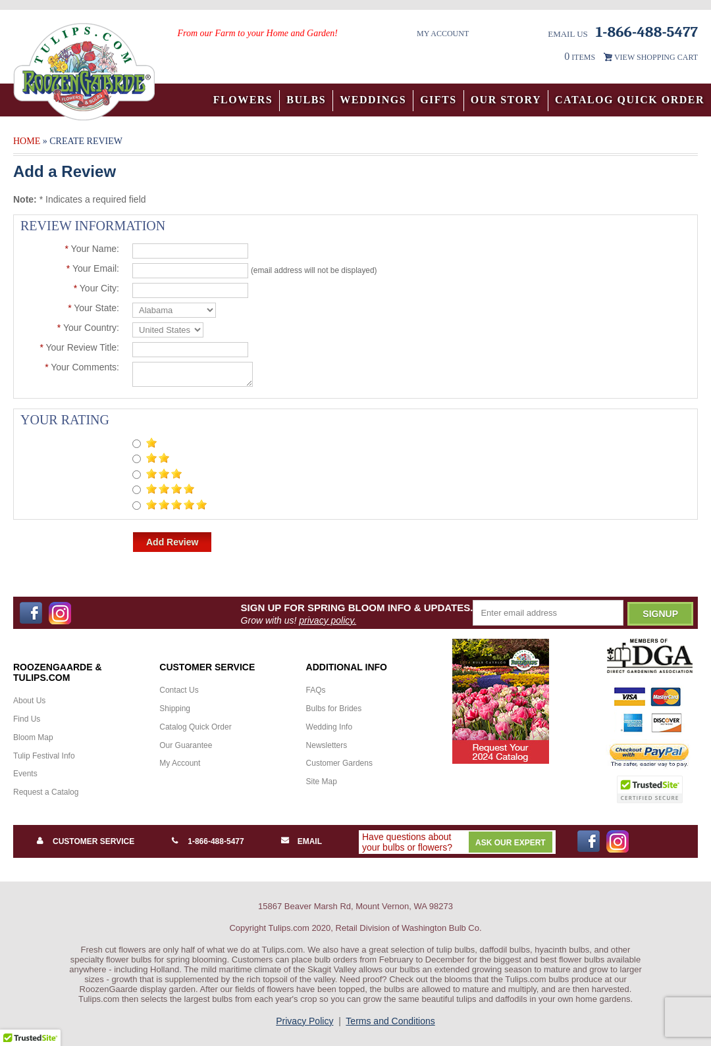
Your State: (93, 308)
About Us (29, 700)
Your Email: (92, 268)
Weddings (373, 99)
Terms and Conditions (390, 1021)
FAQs (316, 690)
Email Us (568, 34)
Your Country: (88, 327)
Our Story (506, 99)
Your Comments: (82, 367)
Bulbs (306, 99)
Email (310, 841)
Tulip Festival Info (44, 755)
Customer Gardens (339, 763)
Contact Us (178, 690)
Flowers (243, 99)
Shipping (174, 708)
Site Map (321, 781)
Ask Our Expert (510, 842)
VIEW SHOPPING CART (656, 57)
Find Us (26, 719)
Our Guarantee (185, 745)
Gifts (438, 99)
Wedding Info (329, 727)
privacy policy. (327, 620)
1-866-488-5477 (216, 841)
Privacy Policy (304, 1021)
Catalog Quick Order (629, 99)
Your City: (96, 288)
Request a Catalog (45, 792)
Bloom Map (33, 737)
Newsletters (327, 745)
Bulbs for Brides (334, 708)
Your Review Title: (79, 347)
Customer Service (93, 841)
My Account (443, 33)
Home (26, 141)
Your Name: (92, 248)
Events (25, 773)
